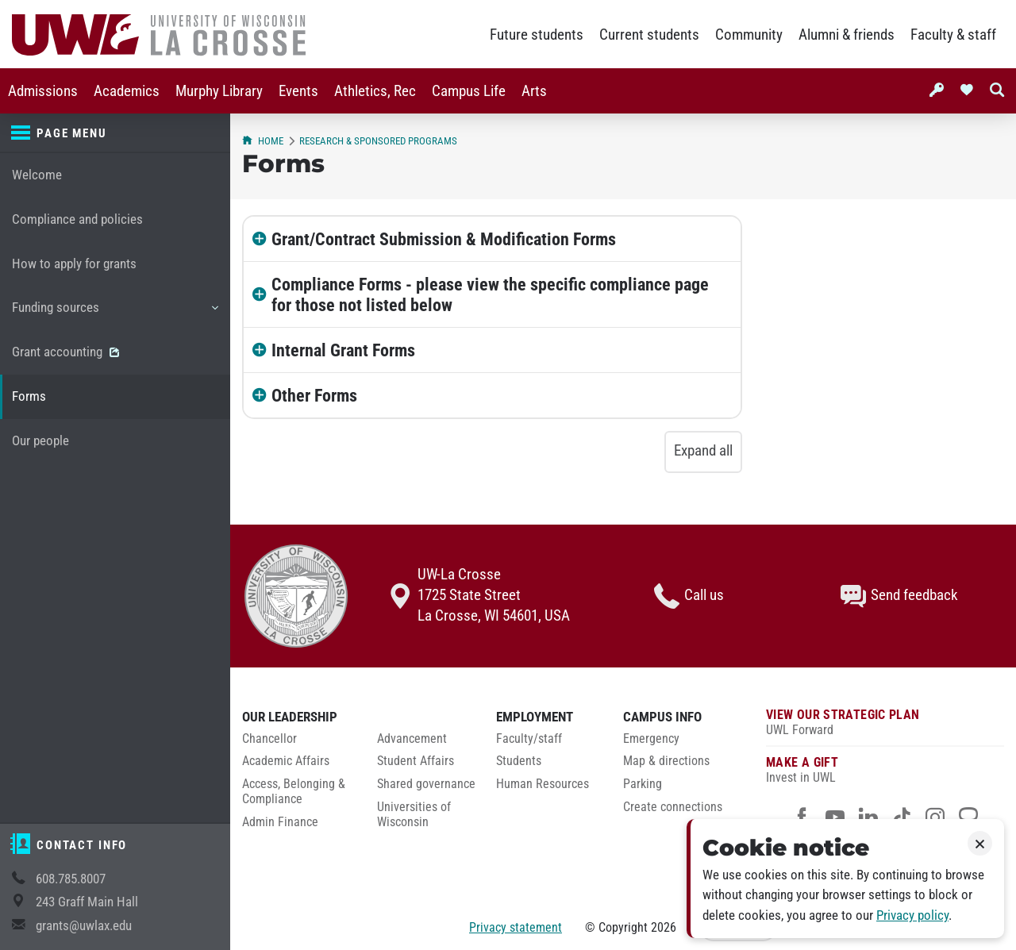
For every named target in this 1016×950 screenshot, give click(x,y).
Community (749, 35)
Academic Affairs (285, 761)
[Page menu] (115, 133)
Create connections (672, 807)
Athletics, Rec (375, 91)
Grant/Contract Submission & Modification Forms (443, 239)
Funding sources (114, 313)
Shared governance (426, 784)
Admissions (43, 91)
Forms (29, 396)
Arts (534, 91)
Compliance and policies (77, 219)
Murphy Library (219, 91)
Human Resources (542, 784)
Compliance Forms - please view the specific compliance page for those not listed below (490, 294)
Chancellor (269, 739)
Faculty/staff (529, 739)
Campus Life (469, 91)
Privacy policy (912, 915)
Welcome (37, 175)
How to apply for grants (74, 263)
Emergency (651, 739)
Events (298, 91)
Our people (40, 440)
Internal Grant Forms (343, 350)
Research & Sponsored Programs (378, 141)
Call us (689, 596)
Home (262, 141)
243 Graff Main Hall (87, 902)
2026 (663, 927)
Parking (642, 784)
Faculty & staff (953, 35)
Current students (649, 35)
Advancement (412, 739)
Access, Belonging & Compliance (293, 791)
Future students (536, 35)
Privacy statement (515, 927)
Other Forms (314, 395)
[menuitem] (43, 90)
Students (518, 761)
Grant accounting (65, 352)
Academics (127, 91)
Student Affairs (415, 761)
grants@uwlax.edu (84, 925)
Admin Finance (280, 822)
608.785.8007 (71, 879)
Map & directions (666, 761)
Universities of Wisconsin (414, 814)
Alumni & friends (847, 35)
